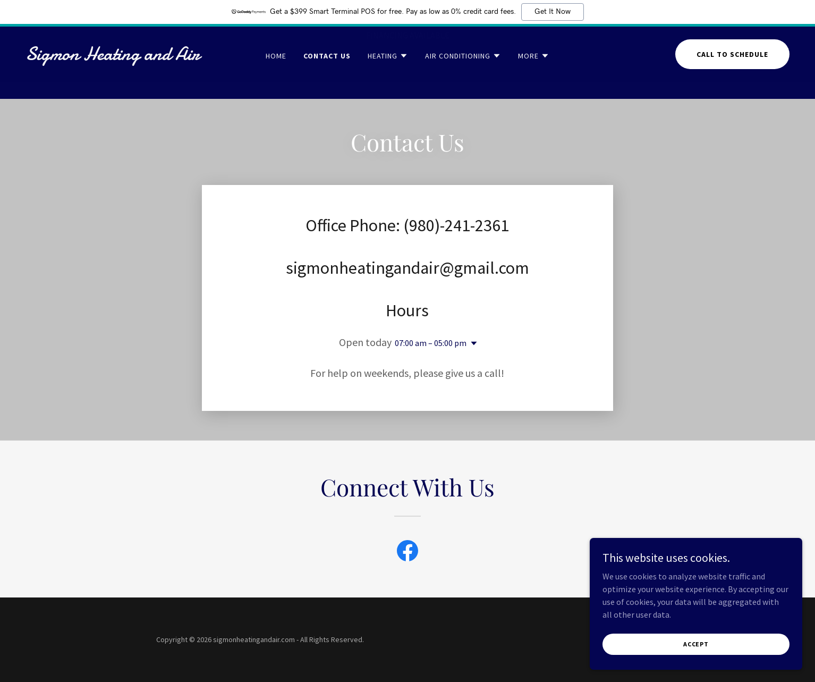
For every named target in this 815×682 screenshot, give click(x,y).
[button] (388, 72)
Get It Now (552, 11)
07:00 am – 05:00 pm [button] (430, 343)
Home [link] (276, 73)
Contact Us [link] (327, 73)
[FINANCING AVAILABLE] (407, 35)
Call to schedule (732, 71)
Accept (696, 644)
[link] (128, 74)
